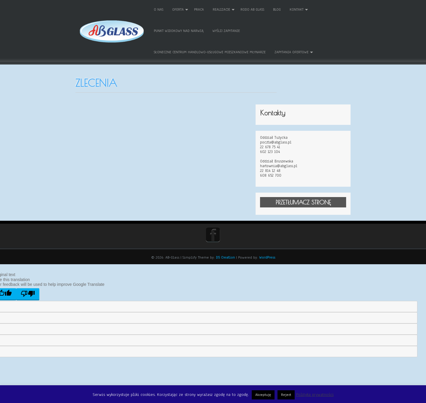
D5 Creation (225, 228)
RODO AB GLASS (261, 9)
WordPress (267, 228)
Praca (208, 9)
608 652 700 (291, 147)
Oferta (187, 9)
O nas (167, 9)
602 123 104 (291, 123)
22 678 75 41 (291, 118)
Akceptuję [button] (263, 394)
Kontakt (305, 9)
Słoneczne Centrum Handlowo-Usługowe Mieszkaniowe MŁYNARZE (219, 51)
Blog (286, 9)
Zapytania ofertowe (300, 51)
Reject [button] (286, 394)
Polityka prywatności (315, 394)
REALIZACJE (230, 9)
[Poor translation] (27, 264)
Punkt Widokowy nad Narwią (187, 30)
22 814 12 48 (291, 142)
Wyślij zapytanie (235, 30)
